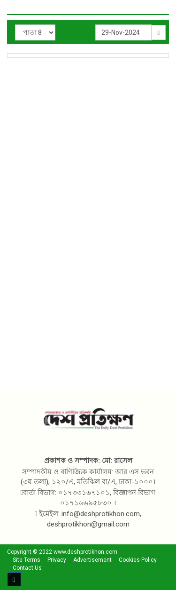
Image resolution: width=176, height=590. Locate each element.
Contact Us (27, 568)
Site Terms (26, 560)
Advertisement (92, 560)
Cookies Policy (138, 560)
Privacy (56, 560)
